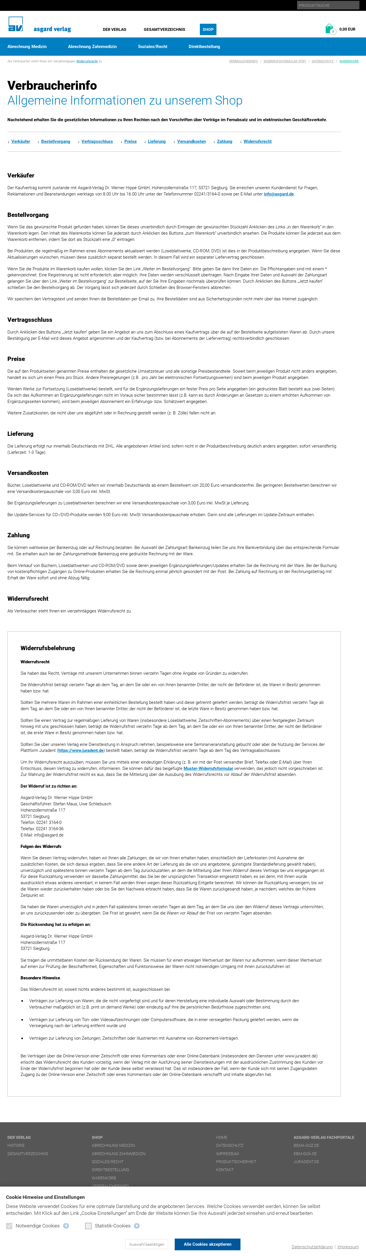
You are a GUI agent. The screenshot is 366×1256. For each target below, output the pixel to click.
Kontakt (225, 1169)
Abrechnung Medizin (27, 47)
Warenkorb (349, 61)
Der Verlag (114, 29)
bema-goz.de (306, 1145)
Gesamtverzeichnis (164, 29)
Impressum (348, 1246)
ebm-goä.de (305, 1153)
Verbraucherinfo (243, 61)
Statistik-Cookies (108, 1226)
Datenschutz (323, 61)
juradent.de (306, 1161)
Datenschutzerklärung (312, 1246)
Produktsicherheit (236, 1161)
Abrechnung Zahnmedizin (92, 47)
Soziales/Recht (152, 47)
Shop (208, 29)
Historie (16, 1145)
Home (221, 1137)
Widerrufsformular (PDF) (285, 61)
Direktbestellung (204, 47)
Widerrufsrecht (87, 61)
